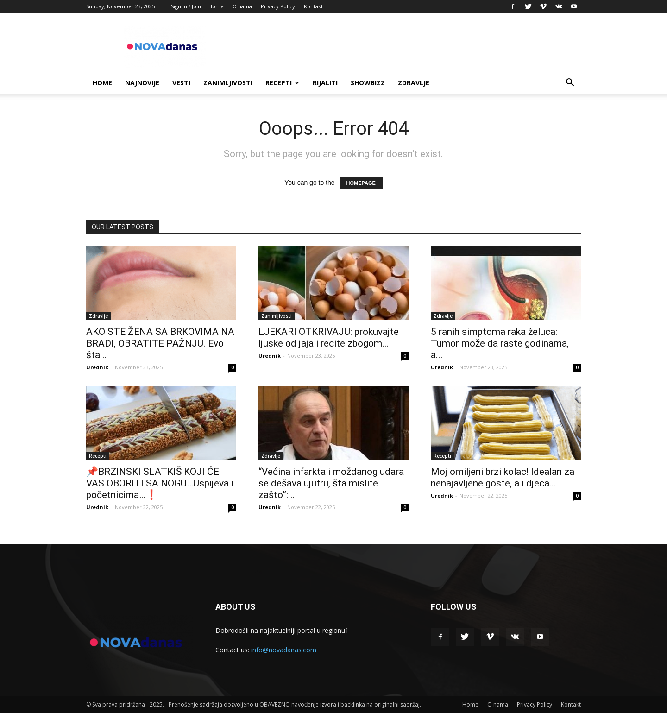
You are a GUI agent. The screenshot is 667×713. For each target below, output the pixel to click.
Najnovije (142, 82)
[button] (570, 83)
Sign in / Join (186, 6)
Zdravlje (413, 82)
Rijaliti (325, 82)
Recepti (282, 82)
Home (216, 6)
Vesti (181, 82)
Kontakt (313, 6)
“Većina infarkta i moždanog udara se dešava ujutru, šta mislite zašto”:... (331, 483)
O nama (242, 6)
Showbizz (368, 82)
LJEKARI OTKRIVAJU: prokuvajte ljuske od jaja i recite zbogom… (328, 337)
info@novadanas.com (283, 649)
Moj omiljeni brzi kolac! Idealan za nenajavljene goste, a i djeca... (502, 477)
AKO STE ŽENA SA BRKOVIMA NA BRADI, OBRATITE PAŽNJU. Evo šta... (160, 343)
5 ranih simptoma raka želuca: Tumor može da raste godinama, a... (500, 343)
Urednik (97, 367)
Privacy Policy (278, 6)
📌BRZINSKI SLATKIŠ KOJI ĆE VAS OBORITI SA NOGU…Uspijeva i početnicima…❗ (159, 483)
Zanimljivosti (227, 82)
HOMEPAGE (361, 183)
